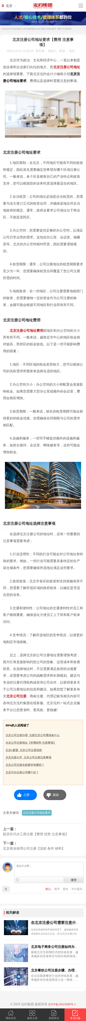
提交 (74, 879)
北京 (9, 6)
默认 (49, 889)
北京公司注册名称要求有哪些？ (25, 764)
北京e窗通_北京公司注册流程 (24, 750)
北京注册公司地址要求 (36, 812)
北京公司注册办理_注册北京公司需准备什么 (33, 735)
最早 (57, 889)
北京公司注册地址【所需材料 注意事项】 (31, 742)
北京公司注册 (16, 696)
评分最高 (76, 889)
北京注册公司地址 (66, 67)
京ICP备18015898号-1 (62, 1004)
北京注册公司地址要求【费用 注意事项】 (54, 29)
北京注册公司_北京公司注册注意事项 (28, 757)
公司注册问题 (28, 29)
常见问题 (16, 29)
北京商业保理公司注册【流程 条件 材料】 (34, 848)
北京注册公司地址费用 (26, 331)
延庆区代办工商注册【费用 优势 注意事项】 (35, 834)
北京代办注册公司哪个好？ (22, 772)
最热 (66, 889)
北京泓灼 (6, 29)
